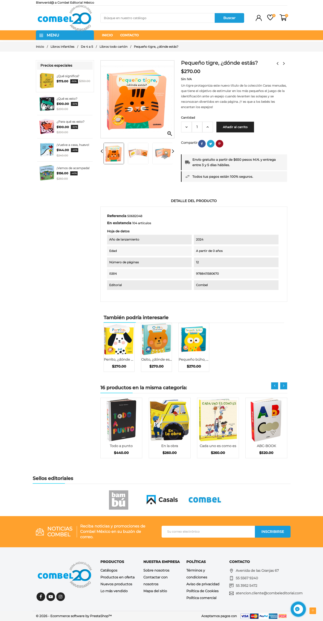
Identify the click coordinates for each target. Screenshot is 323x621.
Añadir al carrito (235, 127)
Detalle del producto (194, 201)
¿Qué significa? (68, 76)
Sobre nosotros (156, 570)
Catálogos (108, 570)
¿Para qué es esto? (70, 122)
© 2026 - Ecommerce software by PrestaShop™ (74, 616)
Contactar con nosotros (155, 580)
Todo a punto (121, 446)
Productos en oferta (117, 577)
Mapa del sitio (155, 591)
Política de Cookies (202, 591)
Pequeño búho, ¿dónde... (194, 359)
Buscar (229, 18)
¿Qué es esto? (67, 99)
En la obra (169, 446)
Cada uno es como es (218, 446)
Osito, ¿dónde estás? (156, 359)
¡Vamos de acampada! (73, 168)
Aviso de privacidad (202, 584)
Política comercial (201, 598)
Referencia (116, 216)
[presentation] (274, 385)
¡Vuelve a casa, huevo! (73, 145)
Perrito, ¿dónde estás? (119, 359)
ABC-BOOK (266, 446)
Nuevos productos (116, 584)
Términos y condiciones (196, 573)
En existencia (119, 223)
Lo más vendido (114, 591)
